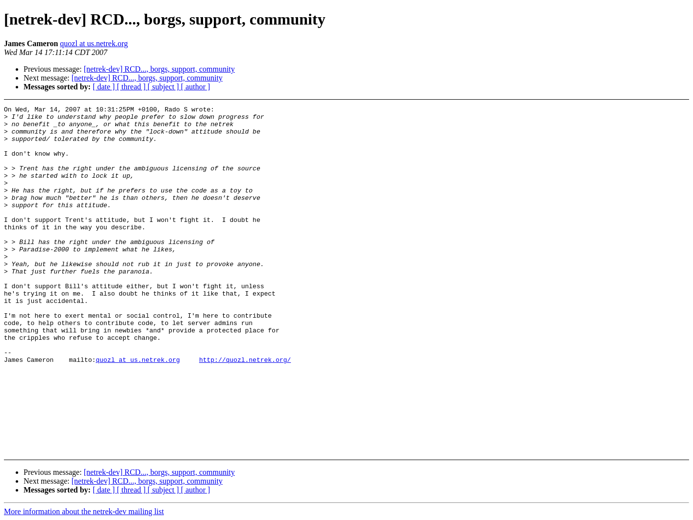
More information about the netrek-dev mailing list (84, 511)
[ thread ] (132, 86)
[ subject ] (164, 86)
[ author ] (195, 86)
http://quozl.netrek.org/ (245, 411)
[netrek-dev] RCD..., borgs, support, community (159, 69)
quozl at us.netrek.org (94, 43)
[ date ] (105, 86)
